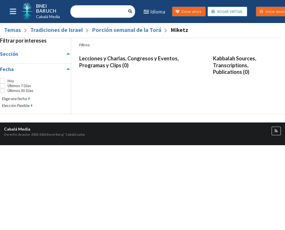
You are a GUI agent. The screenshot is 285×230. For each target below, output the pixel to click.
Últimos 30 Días (20, 90)
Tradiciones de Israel (56, 30)
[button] (276, 130)
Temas (12, 30)
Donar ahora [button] (188, 11)
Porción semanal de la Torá (126, 30)
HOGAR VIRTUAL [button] (227, 11)
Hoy (10, 80)
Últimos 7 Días (19, 85)
